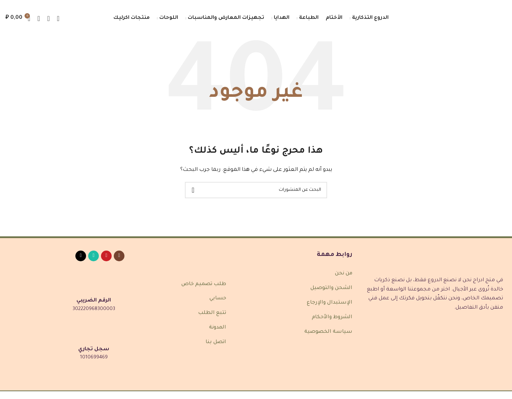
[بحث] (48, 18)
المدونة (217, 328)
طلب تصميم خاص (203, 284)
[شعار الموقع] (475, 18)
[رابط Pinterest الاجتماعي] (106, 256)
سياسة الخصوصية (328, 332)
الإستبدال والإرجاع (329, 303)
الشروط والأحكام (332, 317)
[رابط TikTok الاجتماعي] (80, 256)
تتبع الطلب (212, 313)
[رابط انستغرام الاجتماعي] (119, 256)
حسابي (217, 299)
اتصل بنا (216, 342)
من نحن (343, 274)
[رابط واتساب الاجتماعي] (93, 256)
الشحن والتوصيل (331, 288)
